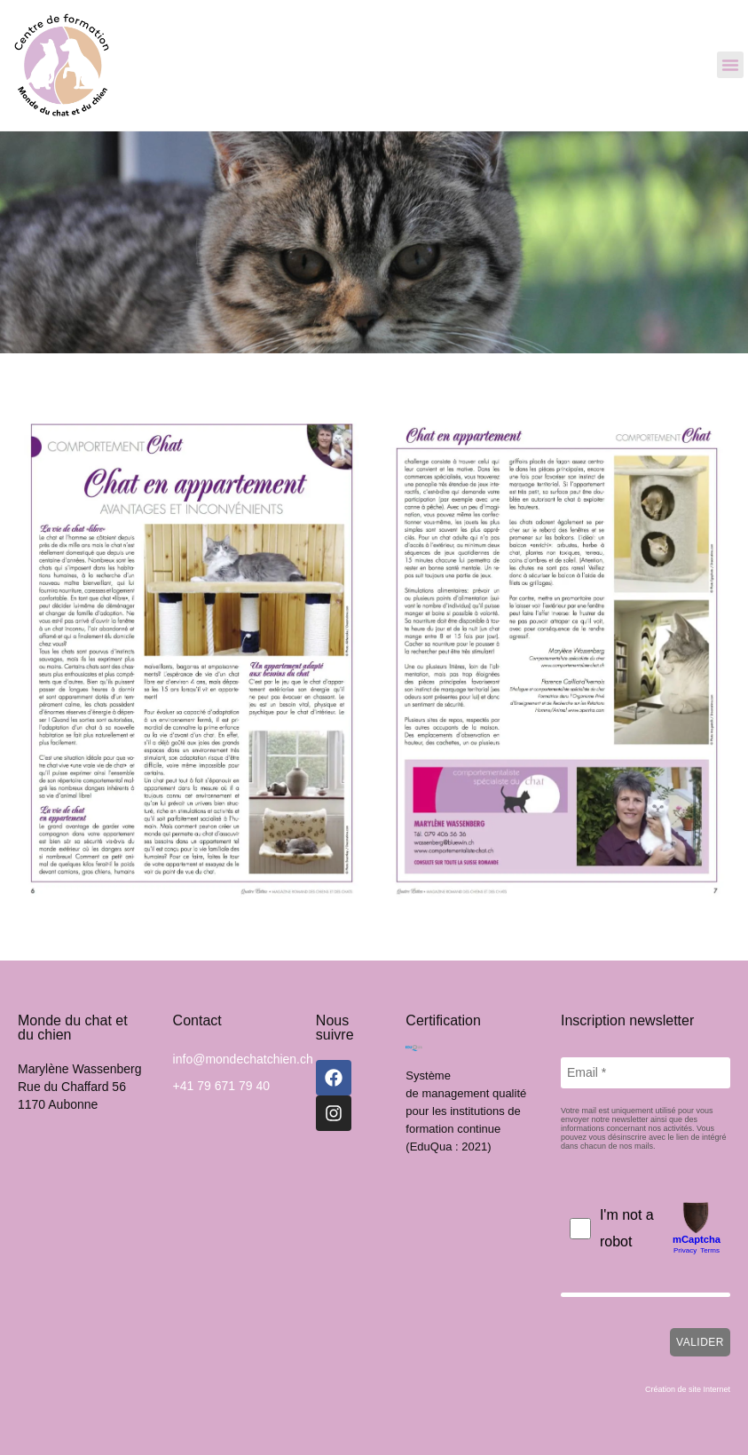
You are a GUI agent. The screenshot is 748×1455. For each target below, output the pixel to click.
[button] (730, 64)
